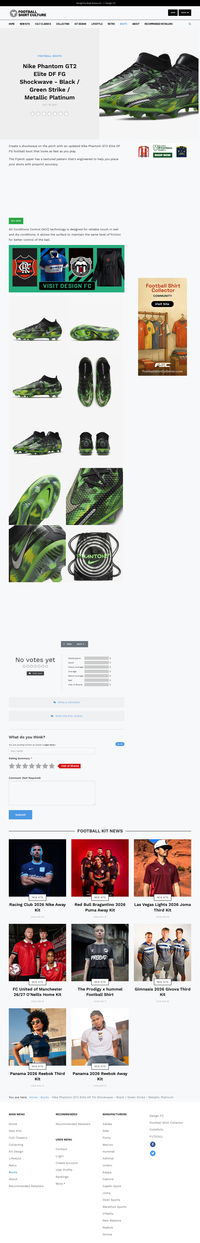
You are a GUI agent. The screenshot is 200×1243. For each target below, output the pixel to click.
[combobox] (190, 24)
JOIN (173, 12)
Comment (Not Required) (25, 777)
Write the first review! (66, 716)
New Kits (37, 897)
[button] (67, 1183)
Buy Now (16, 221)
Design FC (110, 3)
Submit (20, 814)
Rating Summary (20, 758)
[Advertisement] (66, 192)
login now (48, 745)
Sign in (185, 12)
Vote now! (35, 673)
